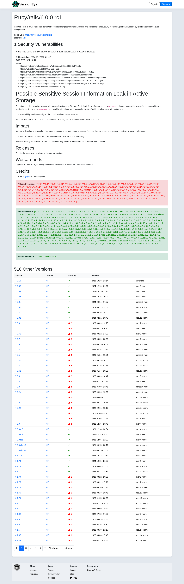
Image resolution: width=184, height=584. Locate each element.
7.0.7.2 (18, 328)
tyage (27, 176)
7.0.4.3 (18, 360)
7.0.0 (17, 424)
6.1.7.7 (18, 471)
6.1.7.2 (18, 498)
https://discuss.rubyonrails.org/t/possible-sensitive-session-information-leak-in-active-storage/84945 (63, 78)
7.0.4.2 (18, 365)
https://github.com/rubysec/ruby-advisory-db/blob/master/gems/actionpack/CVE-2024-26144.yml (61, 81)
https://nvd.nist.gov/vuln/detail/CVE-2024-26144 (40, 69)
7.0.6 (17, 344)
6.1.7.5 (18, 482)
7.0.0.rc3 (19, 429)
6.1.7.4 (18, 487)
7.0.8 (17, 323)
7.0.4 (17, 376)
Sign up (166, 4)
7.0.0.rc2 (19, 434)
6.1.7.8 (18, 466)
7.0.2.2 (18, 403)
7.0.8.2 (18, 312)
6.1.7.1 (18, 503)
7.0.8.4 (18, 302)
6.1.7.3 (18, 493)
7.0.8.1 (18, 318)
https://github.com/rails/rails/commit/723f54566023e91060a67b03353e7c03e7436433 (57, 72)
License (49, 275)
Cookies (51, 578)
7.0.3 (17, 387)
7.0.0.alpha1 (20, 450)
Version (18, 275)
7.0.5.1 (18, 350)
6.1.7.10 (18, 456)
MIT (24, 38)
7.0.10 (18, 281)
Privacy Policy (54, 574)
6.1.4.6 (18, 540)
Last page (67, 548)
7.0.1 (17, 418)
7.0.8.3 (18, 307)
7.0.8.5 (18, 297)
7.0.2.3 (18, 397)
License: (18, 38)
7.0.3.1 (18, 381)
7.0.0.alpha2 (20, 445)
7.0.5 (17, 355)
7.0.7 (17, 339)
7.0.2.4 (18, 392)
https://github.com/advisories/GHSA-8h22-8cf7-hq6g (42, 86)
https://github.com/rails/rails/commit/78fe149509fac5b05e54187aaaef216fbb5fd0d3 (56, 75)
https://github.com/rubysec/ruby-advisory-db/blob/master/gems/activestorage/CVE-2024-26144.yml (63, 83)
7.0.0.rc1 (19, 440)
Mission (33, 570)
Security (72, 275)
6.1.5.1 (18, 524)
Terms (50, 570)
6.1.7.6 (18, 477)
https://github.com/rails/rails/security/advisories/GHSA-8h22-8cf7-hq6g (50, 66)
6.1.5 (17, 530)
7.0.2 (17, 413)
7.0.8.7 (18, 286)
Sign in (154, 4)
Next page (54, 548)
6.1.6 (17, 519)
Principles (34, 574)
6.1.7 (17, 509)
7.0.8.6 (18, 291)
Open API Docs (94, 570)
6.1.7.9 (18, 461)
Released (96, 275)
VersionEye (28, 4)
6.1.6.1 (18, 514)
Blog (72, 574)
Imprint (73, 570)
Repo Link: (19, 35)
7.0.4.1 (18, 371)
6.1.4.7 (18, 535)
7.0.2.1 (18, 408)
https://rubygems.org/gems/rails (38, 35)
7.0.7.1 (18, 334)
